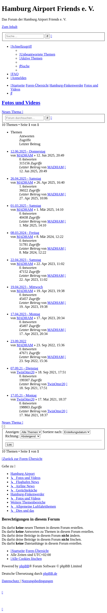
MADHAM (25, 155)
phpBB (24, 566)
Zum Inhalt (10, 27)
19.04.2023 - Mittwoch (27, 287)
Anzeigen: (23, 432)
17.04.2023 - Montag (25, 314)
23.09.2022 (18, 341)
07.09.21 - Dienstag (24, 368)
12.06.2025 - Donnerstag (28, 151)
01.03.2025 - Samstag (26, 205)
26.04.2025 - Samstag (26, 178)
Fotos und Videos (21, 102)
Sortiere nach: (66, 432)
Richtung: (22, 436)
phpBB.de (50, 573)
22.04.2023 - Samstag (26, 260)
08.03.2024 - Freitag (25, 233)
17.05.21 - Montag (24, 395)
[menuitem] (37, 54)
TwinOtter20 (26, 372)
